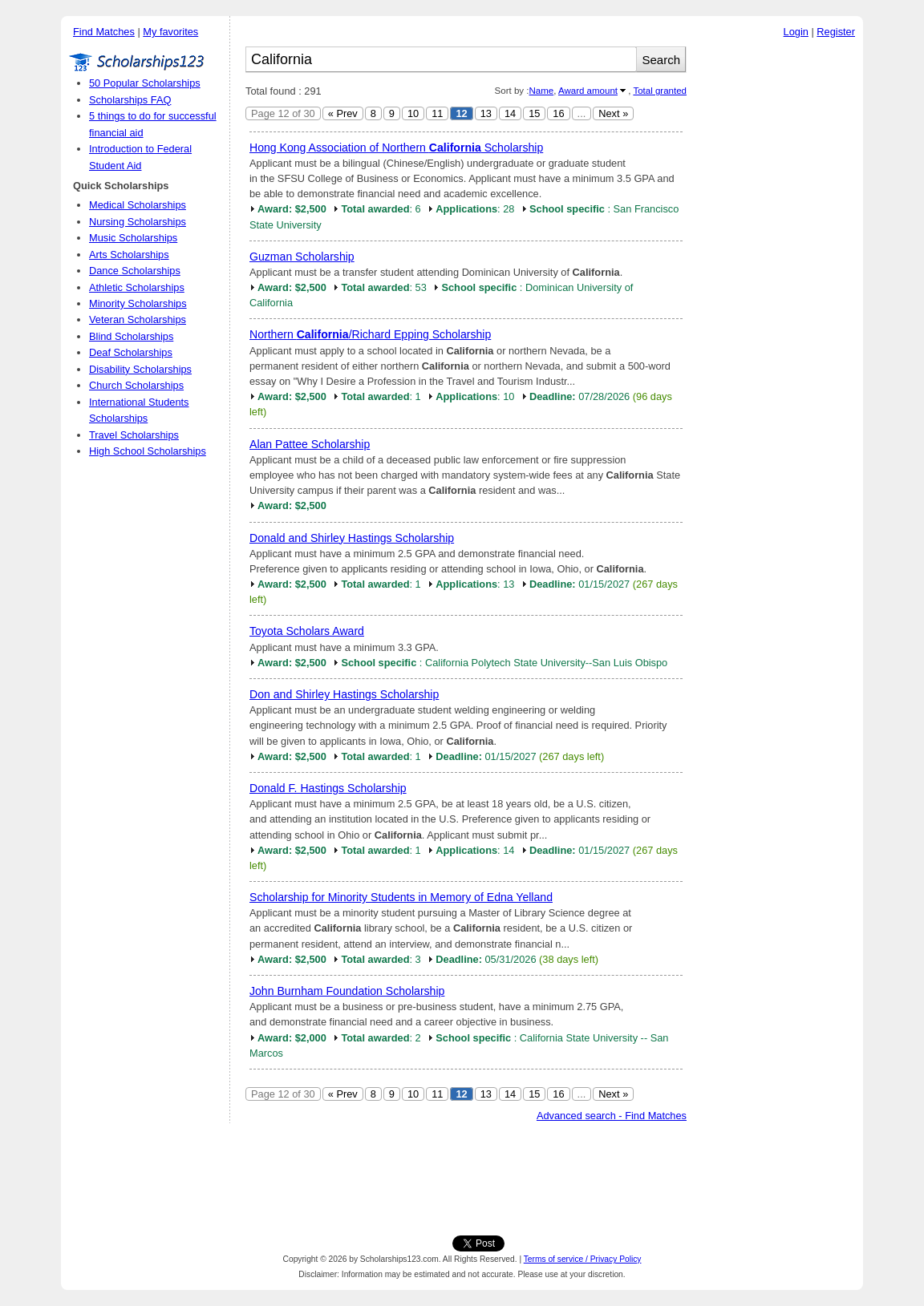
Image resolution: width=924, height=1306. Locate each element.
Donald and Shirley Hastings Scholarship (351, 538)
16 (558, 113)
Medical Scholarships (137, 205)
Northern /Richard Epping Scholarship (370, 334)
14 (510, 113)
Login (796, 32)
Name (541, 90)
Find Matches (104, 32)
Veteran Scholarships (137, 319)
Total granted (660, 90)
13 (486, 113)
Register (836, 32)
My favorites (170, 32)
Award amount (588, 90)
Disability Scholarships (140, 369)
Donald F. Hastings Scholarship (328, 788)
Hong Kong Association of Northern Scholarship (396, 147)
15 (534, 113)
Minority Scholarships (138, 303)
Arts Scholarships (129, 255)
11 (437, 113)
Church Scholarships (136, 385)
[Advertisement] (779, 287)
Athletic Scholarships (136, 287)
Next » (613, 113)
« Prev (343, 113)
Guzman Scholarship (302, 256)
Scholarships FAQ (130, 100)
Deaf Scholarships (130, 352)
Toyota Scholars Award (306, 631)
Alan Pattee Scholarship (309, 444)
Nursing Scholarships (137, 222)
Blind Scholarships (131, 336)
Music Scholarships (133, 238)
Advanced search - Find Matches (612, 1116)
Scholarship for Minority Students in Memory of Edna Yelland (401, 897)
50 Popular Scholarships (145, 83)
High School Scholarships (147, 451)
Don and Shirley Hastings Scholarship (344, 694)
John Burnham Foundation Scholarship (346, 991)
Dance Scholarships (134, 271)
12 (461, 113)
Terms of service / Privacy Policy (583, 1259)
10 (413, 113)
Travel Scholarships (134, 435)
